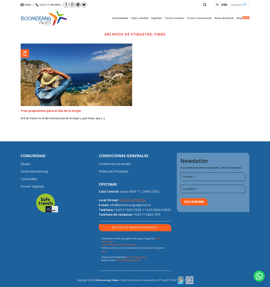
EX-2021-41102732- (132, 200)
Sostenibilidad (120, 18)
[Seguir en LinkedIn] (78, 5)
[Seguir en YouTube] (84, 5)
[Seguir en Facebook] (66, 5)
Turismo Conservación (199, 18)
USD (224, 5)
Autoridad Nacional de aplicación (119, 244)
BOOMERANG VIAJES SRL (128, 260)
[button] (204, 5)
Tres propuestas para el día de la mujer (51, 111)
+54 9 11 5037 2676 (127, 210)
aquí (104, 251)
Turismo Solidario (174, 18)
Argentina (240, 5)
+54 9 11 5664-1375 (146, 214)
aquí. (158, 238)
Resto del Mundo (224, 18)
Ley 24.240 (107, 241)
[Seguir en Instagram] (72, 5)
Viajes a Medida (139, 18)
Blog (239, 18)
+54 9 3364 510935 (158, 210)
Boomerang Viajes (136, 257)
